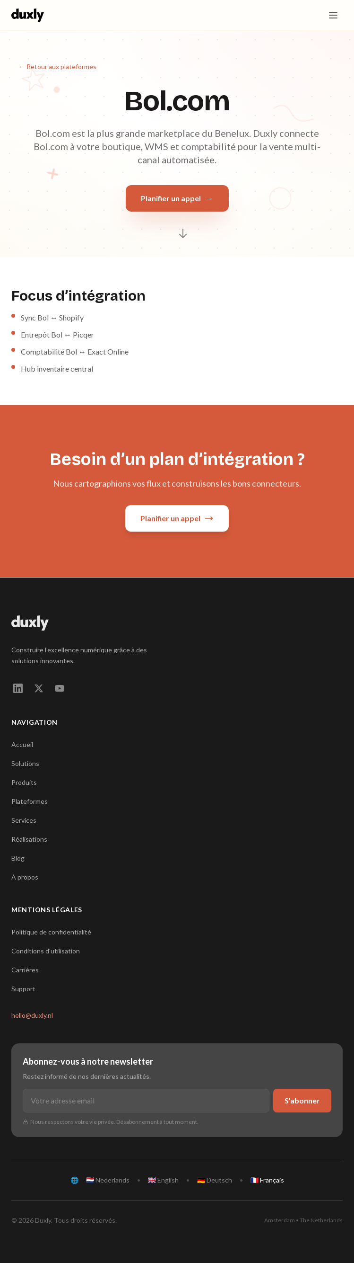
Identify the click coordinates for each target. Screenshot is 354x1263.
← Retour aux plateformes (57, 66)
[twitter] (38, 688)
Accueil (22, 744)
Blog (18, 858)
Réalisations (29, 839)
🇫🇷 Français (267, 1180)
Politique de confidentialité (51, 932)
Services (23, 820)
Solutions (25, 763)
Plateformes (29, 801)
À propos (24, 877)
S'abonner (302, 1100)
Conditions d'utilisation (45, 951)
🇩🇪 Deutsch (214, 1180)
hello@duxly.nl (32, 1015)
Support (23, 989)
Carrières (25, 970)
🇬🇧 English (163, 1180)
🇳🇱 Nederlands (108, 1180)
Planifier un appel (177, 198)
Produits (24, 782)
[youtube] (59, 688)
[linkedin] (18, 688)
